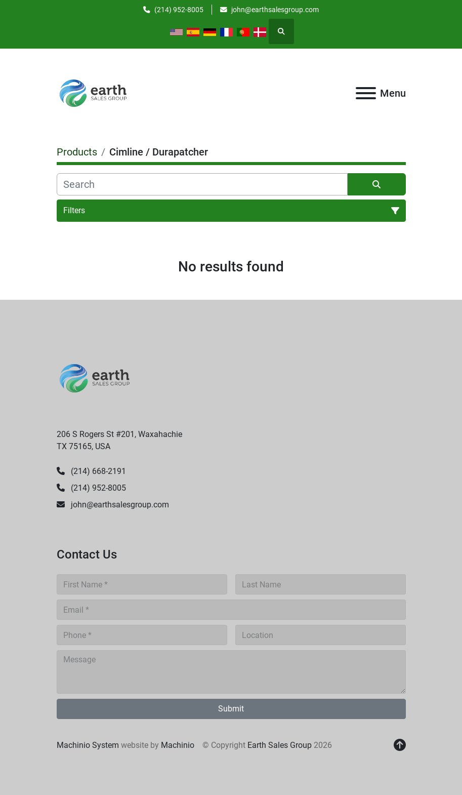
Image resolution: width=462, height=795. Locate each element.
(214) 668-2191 (97, 471)
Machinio (177, 745)
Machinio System (88, 745)
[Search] (202, 184)
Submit (231, 708)
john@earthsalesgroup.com (275, 10)
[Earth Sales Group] (95, 377)
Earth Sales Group (279, 745)
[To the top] (400, 745)
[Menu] (366, 93)
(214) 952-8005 (178, 10)
